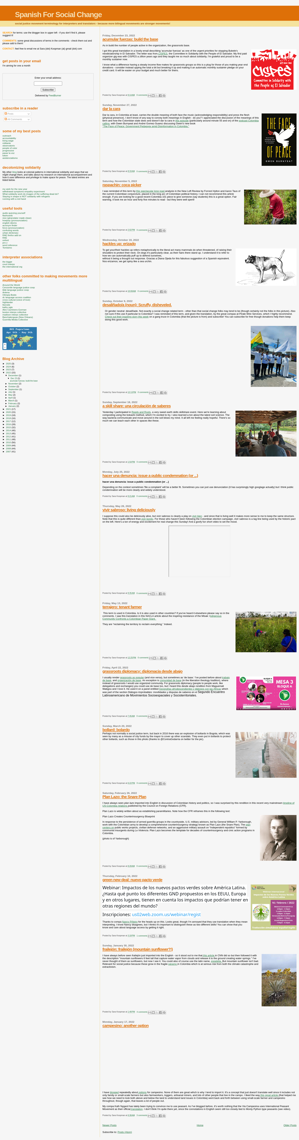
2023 (8, 369)
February (13, 403)
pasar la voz (8, 153)
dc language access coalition (16, 297)
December (13, 375)
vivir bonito (147, 518)
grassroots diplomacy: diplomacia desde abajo (142, 671)
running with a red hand (14, 199)
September (13, 389)
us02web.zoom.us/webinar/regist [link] (166, 914)
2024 (8, 366)
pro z (4, 242)
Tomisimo (7, 247)
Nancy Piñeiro (130, 921)
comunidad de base (170, 680)
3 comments (142, 1115)
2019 (8, 415)
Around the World (11, 285)
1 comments (142, 936)
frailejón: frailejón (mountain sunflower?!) (137, 949)
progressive (8, 150)
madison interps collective (15, 314)
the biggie (7, 261)
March (11, 400)
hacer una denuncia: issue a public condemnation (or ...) (150, 475)
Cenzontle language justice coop (18, 287)
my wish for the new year (14, 189)
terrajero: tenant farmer (122, 607)
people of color (9, 148)
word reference (9, 245)
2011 (8, 439)
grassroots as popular (132, 677)
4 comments (142, 1012)
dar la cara (111, 108)
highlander (7, 302)
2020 (8, 412)
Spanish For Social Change (58, 14)
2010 (8, 442)
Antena (6, 292)
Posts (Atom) (125, 1132)
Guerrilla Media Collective (15, 319)
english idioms (9, 223)
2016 (8, 424)
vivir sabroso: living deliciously (128, 510)
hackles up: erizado (119, 243)
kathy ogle (7, 307)
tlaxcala (6, 304)
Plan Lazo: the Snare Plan (124, 796)
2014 (8, 430)
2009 (8, 445)
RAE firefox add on (11, 235)
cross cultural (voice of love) (16, 300)
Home (200, 1125)
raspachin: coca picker (121, 185)
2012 (8, 436)
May (10, 395)
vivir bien (197, 516)
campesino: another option (125, 1025)
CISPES (162, 53)
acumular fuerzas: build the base (130, 39)
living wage (8, 140)
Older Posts (290, 1125)
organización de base (129, 680)
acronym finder (9, 225)
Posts (9, 114)
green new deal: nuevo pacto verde (132, 879)
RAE (4, 237)
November (13, 383)
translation (136, 1109)
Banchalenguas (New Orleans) (17, 317)
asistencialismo (10, 158)
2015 (8, 427)
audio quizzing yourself (13, 213)
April (10, 398)
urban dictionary (10, 233)
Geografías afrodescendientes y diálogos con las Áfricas (190, 688)
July (10, 392)
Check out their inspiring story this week (127, 316)
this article (209, 955)
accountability (9, 138)
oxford (5, 240)
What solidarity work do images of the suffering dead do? (30, 194)
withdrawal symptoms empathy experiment (23, 191)
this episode (182, 120)
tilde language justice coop (15, 290)
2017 (8, 421)
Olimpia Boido (9, 295)
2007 (8, 451)
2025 (8, 363)
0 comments (142, 95)
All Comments (13, 119)
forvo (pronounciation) (13, 228)
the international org (12, 266)
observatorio (8, 145)
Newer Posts (109, 1125)
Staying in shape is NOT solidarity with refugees (26, 196)
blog (14, 172)
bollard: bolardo (115, 729)
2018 (8, 418)
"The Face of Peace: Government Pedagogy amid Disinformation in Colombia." (145, 126)
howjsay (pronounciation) (14, 220)
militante (6, 143)
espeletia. (216, 961)
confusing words (10, 230)
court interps (8, 264)
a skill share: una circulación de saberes (136, 406)
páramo (173, 964)
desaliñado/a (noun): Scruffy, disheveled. (137, 305)
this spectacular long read (150, 191)
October (12, 386)
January (12, 406)
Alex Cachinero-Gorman (14, 309)
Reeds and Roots (141, 412)
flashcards (7, 215)
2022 (8, 372)
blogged (114, 1092)
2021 (8, 409)
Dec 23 (13, 378)
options (142, 1092)
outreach (6, 135)
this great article (269, 1095)
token (5, 155)
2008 (8, 448)
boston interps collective (14, 312)
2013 (8, 433)
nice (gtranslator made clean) (16, 218)
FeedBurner (55, 95)
